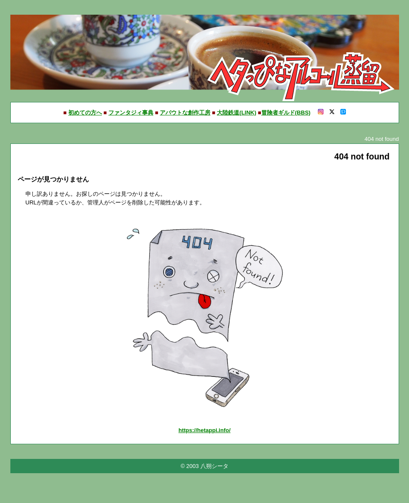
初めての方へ (85, 112)
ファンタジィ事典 (130, 112)
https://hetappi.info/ (204, 430)
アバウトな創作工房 (185, 112)
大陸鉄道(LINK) (236, 112)
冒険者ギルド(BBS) (286, 112)
